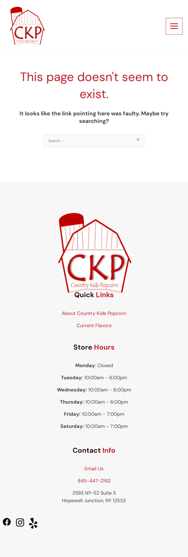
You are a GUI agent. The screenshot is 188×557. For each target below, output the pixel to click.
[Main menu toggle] (174, 26)
